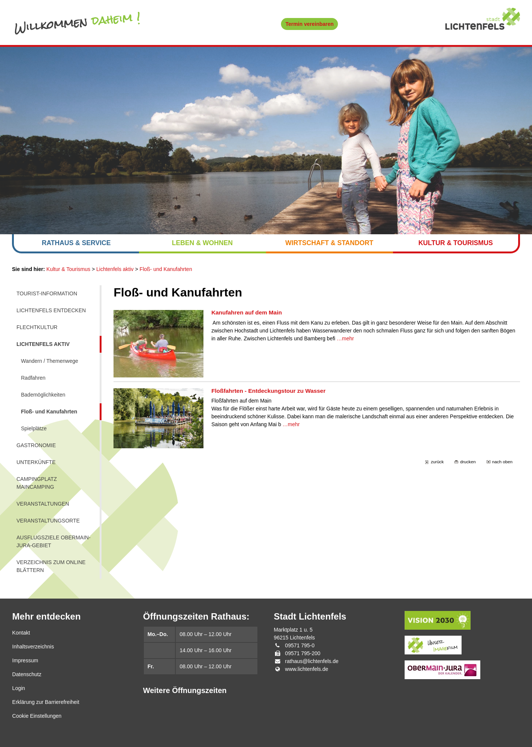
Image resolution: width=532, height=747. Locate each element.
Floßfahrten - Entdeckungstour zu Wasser (268, 391)
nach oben (502, 461)
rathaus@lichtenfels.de (312, 661)
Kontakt (21, 633)
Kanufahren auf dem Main (246, 312)
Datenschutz (27, 674)
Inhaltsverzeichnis (33, 647)
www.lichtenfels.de (306, 669)
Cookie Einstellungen (37, 716)
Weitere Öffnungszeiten (185, 690)
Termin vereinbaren (309, 24)
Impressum (25, 660)
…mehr (345, 338)
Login (18, 688)
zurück (437, 461)
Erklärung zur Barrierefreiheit (45, 702)
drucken (467, 461)
